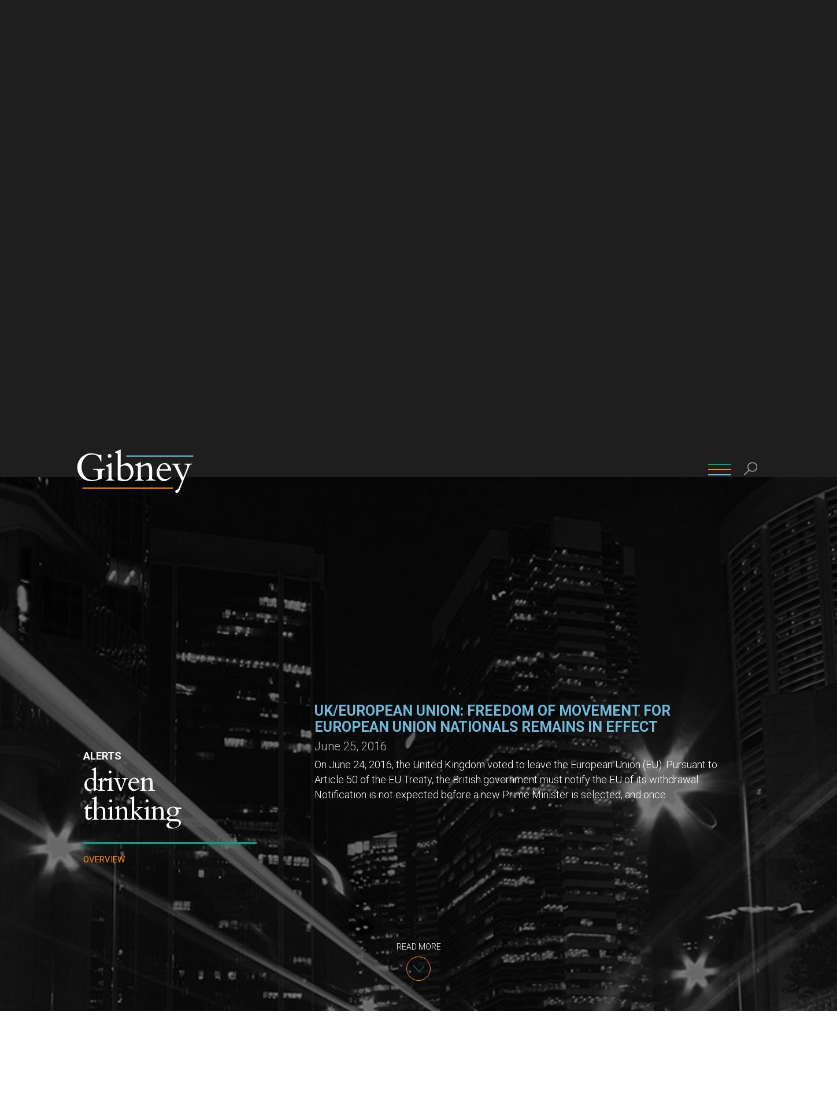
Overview (104, 382)
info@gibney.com (349, 1016)
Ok (674, 1075)
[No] (822, 1076)
